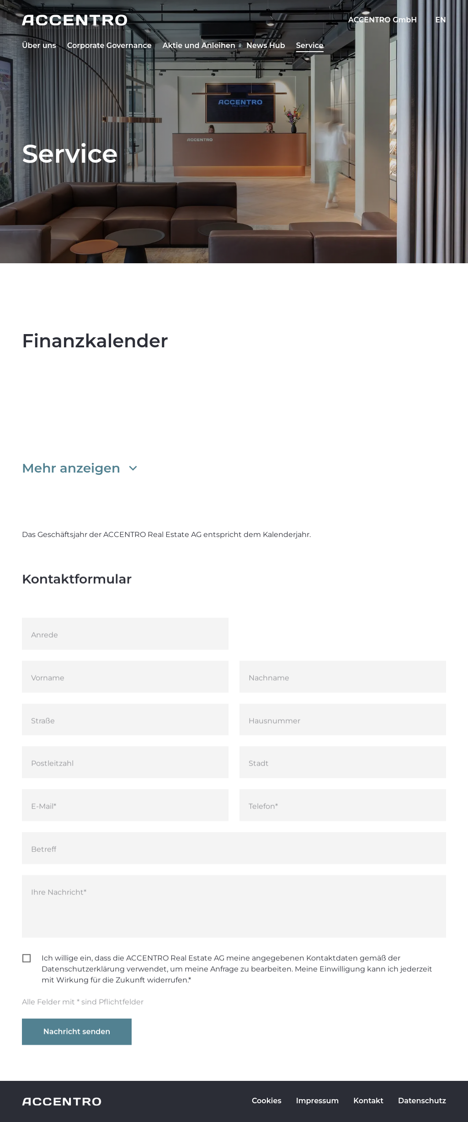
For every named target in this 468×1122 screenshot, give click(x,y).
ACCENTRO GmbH (382, 20)
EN (440, 20)
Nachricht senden (77, 1038)
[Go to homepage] (234, 20)
